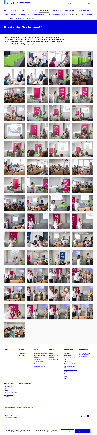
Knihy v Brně (67, 353)
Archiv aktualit (22, 353)
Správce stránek (8, 417)
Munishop (30, 407)
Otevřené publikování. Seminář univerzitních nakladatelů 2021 (84, 355)
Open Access (83, 349)
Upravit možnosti (47, 432)
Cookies (15, 417)
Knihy (36, 349)
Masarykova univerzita (9, 407)
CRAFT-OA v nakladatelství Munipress (57, 14)
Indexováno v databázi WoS (10, 392)
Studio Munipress (25, 383)
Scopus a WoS (9, 383)
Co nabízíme (67, 361)
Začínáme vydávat (53, 359)
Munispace (18, 407)
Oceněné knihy (37, 359)
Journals (25, 407)
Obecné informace (8, 386)
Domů (6, 349)
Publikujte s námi (68, 355)
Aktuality (22, 349)
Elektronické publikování (18, 14)
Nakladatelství (68, 349)
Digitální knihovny (38, 361)
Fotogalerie (73, 14)
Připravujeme (22, 355)
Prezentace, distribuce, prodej (36, 14)
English (90, 3)
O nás (82, 14)
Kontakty (90, 14)
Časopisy (52, 349)
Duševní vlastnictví (38, 363)
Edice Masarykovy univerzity (41, 353)
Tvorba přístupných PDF (40, 366)
